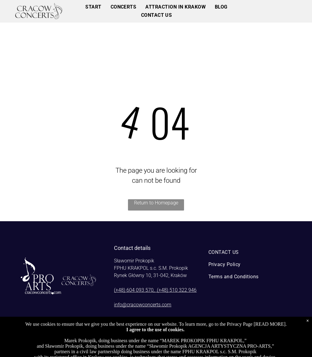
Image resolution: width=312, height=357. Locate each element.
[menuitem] (93, 7)
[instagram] (244, 333)
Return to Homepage (156, 203)
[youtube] (258, 333)
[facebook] (231, 333)
